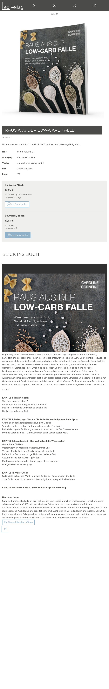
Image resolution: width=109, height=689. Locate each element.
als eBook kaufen (17, 235)
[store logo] (12, 6)
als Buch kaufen (17, 204)
